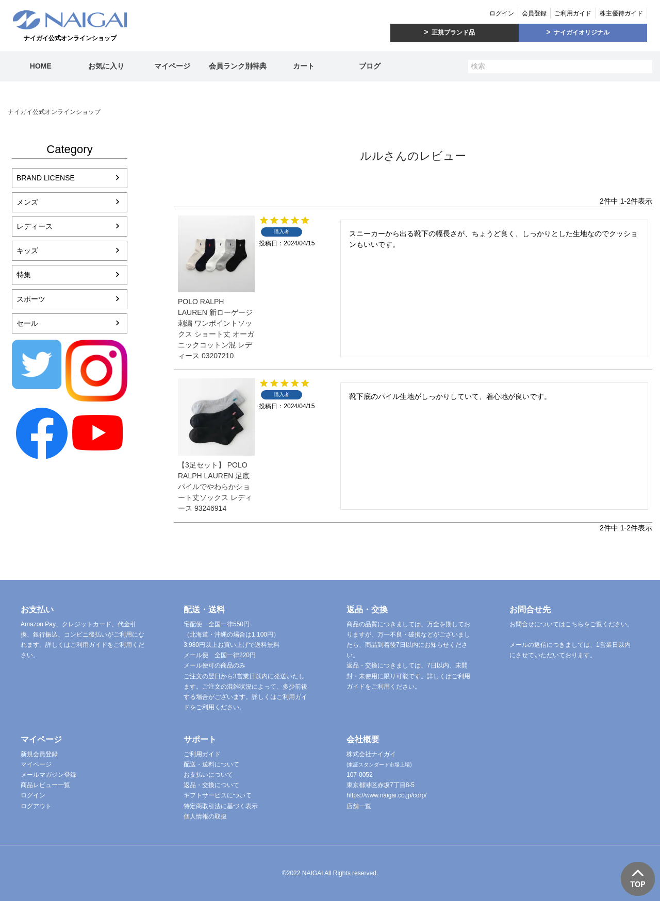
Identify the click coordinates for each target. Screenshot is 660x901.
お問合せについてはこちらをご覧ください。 (571, 624)
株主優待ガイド (621, 13)
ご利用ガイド (572, 13)
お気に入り (106, 66)
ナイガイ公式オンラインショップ (54, 111)
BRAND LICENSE (45, 178)
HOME (41, 66)
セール (27, 323)
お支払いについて (208, 774)
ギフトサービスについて (218, 795)
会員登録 (534, 13)
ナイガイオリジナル (581, 32)
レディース (34, 226)
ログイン (501, 13)
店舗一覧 (358, 806)
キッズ (27, 250)
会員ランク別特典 (238, 66)
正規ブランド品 (453, 32)
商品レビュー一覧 (45, 785)
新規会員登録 (39, 754)
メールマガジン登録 (48, 774)
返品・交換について (211, 785)
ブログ (370, 66)
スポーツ (30, 299)
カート (304, 66)
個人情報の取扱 (205, 816)
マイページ (172, 66)
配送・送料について (211, 764)
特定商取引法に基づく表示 (221, 806)
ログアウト (36, 806)
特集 (23, 275)
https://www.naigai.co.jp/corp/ (386, 795)
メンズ (27, 202)
